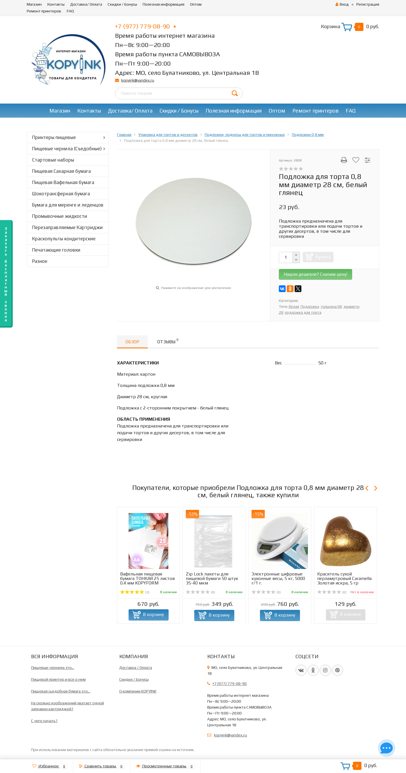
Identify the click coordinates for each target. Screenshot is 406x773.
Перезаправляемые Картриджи (67, 227)
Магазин (34, 4)
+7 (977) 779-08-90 (145, 26)
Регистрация (367, 4)
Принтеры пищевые (54, 137)
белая (294, 306)
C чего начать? (44, 720)
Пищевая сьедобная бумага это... (60, 691)
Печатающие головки (56, 250)
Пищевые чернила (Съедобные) (67, 148)
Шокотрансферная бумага (61, 193)
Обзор (132, 341)
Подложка (310, 306)
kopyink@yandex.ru (137, 80)
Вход (342, 4)
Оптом (196, 4)
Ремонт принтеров (44, 11)
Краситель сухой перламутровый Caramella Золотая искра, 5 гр (344, 578)
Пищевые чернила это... (52, 667)
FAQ (70, 11)
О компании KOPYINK (137, 691)
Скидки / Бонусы (122, 4)
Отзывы (167, 340)
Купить (323, 257)
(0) (200, 592)
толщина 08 (331, 306)
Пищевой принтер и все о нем (58, 679)
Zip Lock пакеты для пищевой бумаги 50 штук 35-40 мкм (212, 578)
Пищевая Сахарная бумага (61, 171)
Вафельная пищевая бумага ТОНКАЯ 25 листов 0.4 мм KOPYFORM (147, 578)
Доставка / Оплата (135, 667)
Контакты (56, 4)
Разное (39, 261)
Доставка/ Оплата (86, 4)
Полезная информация (163, 4)
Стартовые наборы (53, 160)
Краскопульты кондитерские (64, 238)
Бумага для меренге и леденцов (67, 205)
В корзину (153, 614)
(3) (134, 592)
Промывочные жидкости (59, 216)
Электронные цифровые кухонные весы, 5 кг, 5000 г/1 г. (278, 578)
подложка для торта (303, 312)
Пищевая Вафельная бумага (63, 182)
